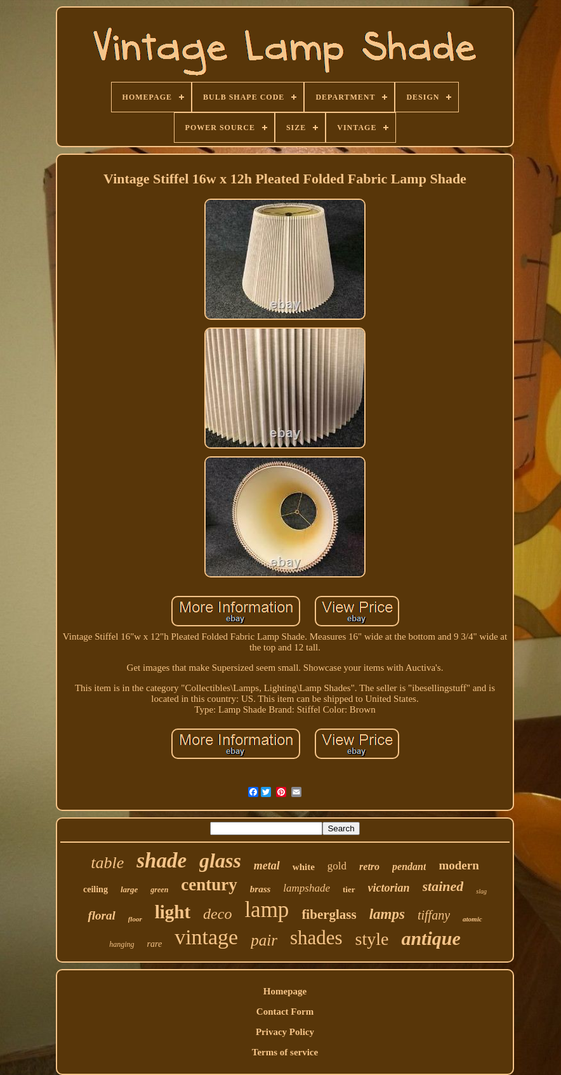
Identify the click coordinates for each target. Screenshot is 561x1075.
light (172, 912)
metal (267, 865)
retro (369, 866)
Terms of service (285, 1052)
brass (260, 889)
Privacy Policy (285, 1032)
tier (349, 889)
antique (430, 938)
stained (443, 886)
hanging (121, 944)
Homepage (285, 991)
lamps (387, 914)
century (209, 884)
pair (264, 940)
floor (135, 919)
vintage (206, 937)
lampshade (306, 888)
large (129, 889)
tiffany (434, 915)
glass (220, 860)
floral (101, 915)
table (107, 863)
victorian (389, 887)
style (372, 939)
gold (336, 866)
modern (458, 865)
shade (161, 860)
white (304, 867)
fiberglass (328, 914)
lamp (266, 909)
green (159, 889)
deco (217, 914)
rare (154, 944)
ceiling (95, 889)
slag (481, 891)
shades (316, 938)
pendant (409, 866)
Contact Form (285, 1011)
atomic (472, 919)
